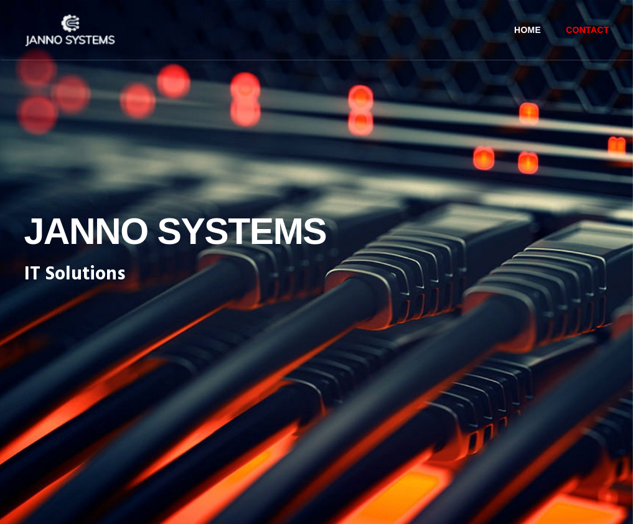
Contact (587, 30)
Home (527, 30)
